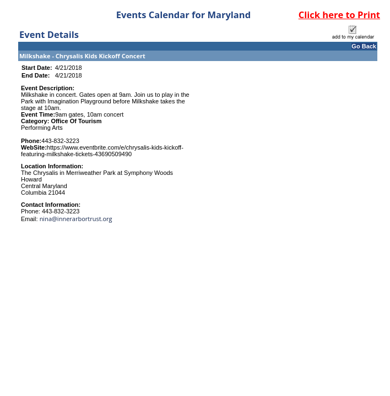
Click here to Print (339, 14)
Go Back (363, 46)
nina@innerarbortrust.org (76, 219)
